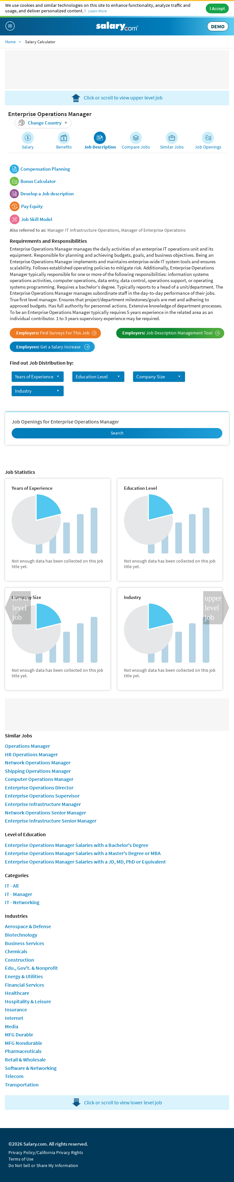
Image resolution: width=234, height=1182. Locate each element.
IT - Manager (18, 894)
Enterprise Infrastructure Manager (43, 804)
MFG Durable (19, 1034)
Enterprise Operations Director (39, 787)
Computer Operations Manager (39, 779)
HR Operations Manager (31, 754)
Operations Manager (27, 746)
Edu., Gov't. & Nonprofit (31, 968)
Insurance (16, 1009)
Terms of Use (20, 1159)
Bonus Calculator (38, 181)
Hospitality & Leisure (28, 1001)
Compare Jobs (136, 147)
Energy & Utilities (24, 976)
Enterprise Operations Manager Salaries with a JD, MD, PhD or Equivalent (85, 861)
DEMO (218, 26)
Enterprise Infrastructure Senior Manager (50, 820)
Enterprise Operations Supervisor (42, 795)
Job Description (100, 147)
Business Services (24, 943)
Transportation (22, 1084)
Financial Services (24, 984)
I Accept (217, 8)
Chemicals (16, 951)
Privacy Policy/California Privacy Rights (45, 1152)
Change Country (43, 122)
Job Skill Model (36, 219)
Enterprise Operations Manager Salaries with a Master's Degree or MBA (83, 853)
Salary (28, 147)
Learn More (97, 10)
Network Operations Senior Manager (45, 812)
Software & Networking (30, 1068)
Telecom (14, 1076)
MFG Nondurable (23, 1043)
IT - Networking (22, 902)
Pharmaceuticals (23, 1051)
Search (117, 433)
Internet (14, 1018)
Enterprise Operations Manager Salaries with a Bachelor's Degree (76, 845)
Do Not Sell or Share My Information (43, 1165)
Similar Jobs (172, 147)
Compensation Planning (45, 169)
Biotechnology (21, 934)
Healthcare (17, 993)
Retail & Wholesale (25, 1059)
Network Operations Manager (37, 762)
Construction (19, 959)
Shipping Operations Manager (38, 771)
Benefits (64, 147)
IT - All (11, 885)
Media (11, 1026)
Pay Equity (32, 206)
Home (10, 42)
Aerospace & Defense (28, 926)
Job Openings (208, 147)
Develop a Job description (47, 194)
